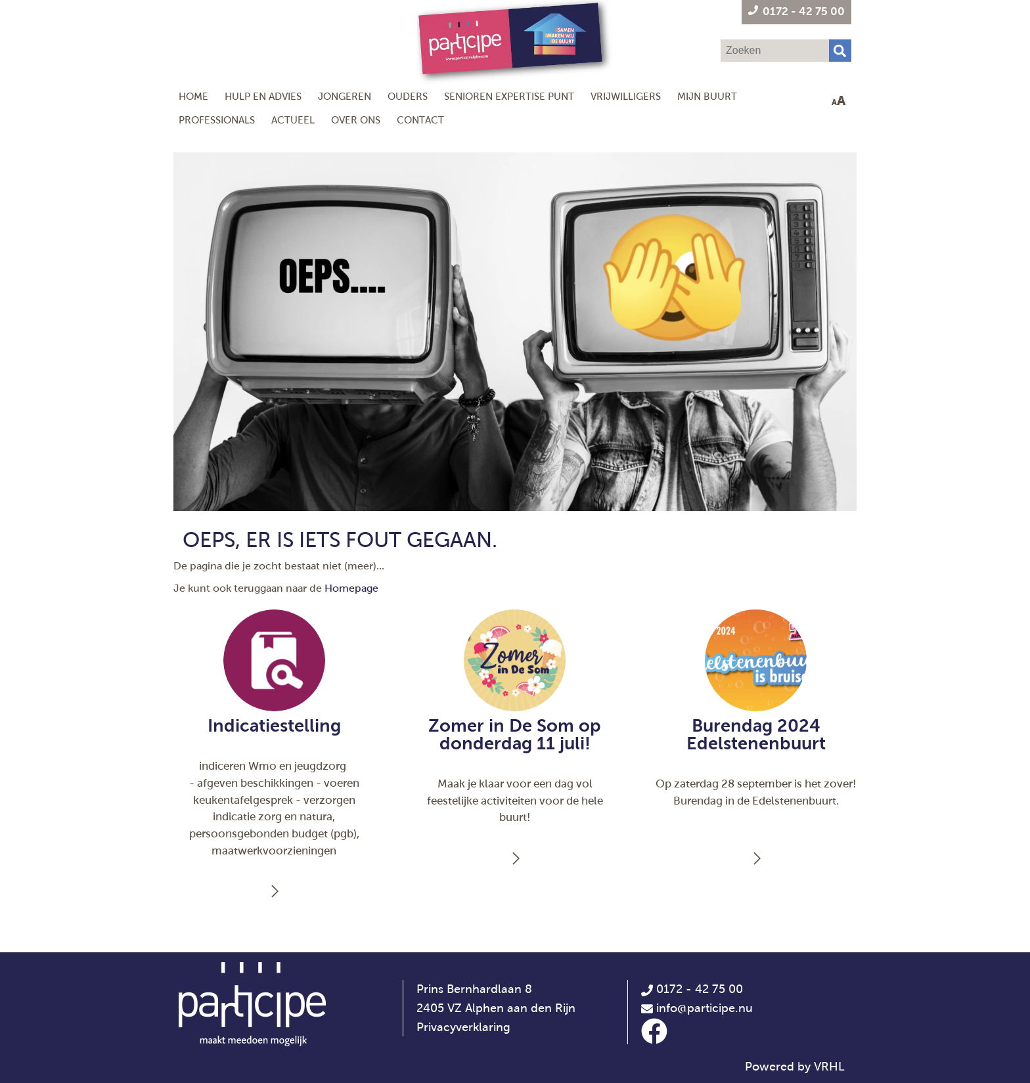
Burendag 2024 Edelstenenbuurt (756, 734)
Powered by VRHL (795, 1066)
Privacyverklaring (463, 1027)
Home (193, 96)
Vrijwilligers (626, 96)
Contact (420, 119)
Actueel (293, 119)
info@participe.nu (704, 1008)
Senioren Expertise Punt (509, 96)
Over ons (355, 119)
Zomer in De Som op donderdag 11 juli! (514, 734)
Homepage (351, 588)
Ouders (408, 96)
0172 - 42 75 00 (692, 989)
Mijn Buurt (707, 96)
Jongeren (344, 96)
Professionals (217, 119)
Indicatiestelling (274, 726)
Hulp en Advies (263, 96)
